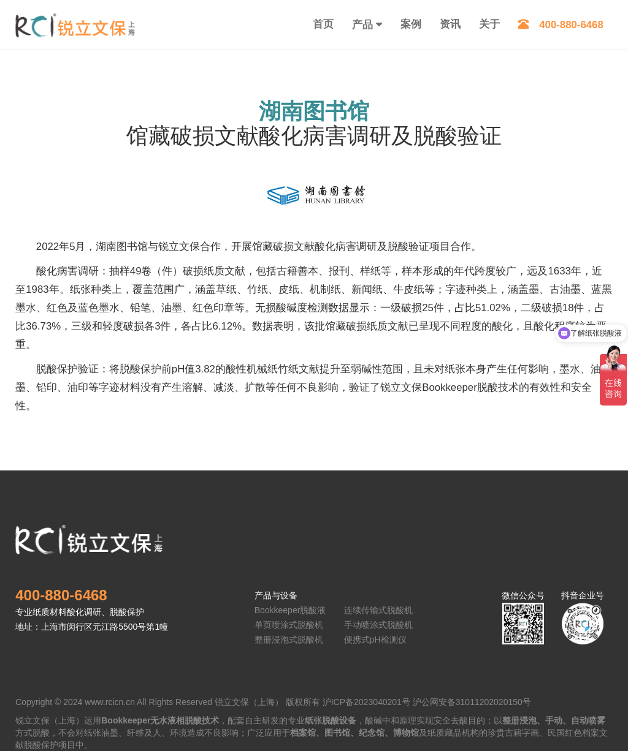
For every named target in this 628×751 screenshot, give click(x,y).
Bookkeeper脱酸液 (290, 610)
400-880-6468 (560, 25)
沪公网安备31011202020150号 (472, 702)
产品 (362, 25)
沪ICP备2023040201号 (366, 702)
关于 (489, 24)
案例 (410, 24)
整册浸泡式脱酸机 (289, 639)
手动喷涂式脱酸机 (378, 625)
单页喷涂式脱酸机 (289, 625)
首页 (323, 24)
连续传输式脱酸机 (378, 610)
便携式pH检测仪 (375, 639)
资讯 (450, 24)
